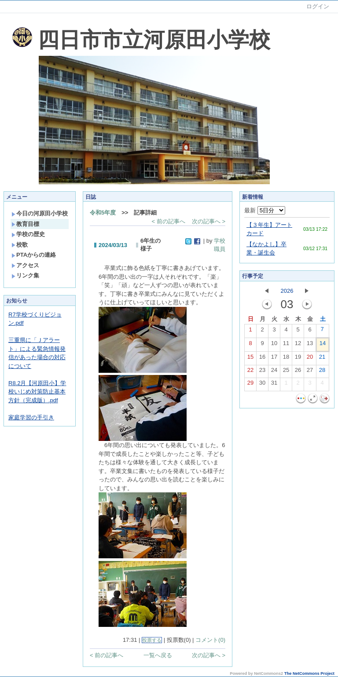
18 (286, 358)
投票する (152, 640)
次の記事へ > (208, 221)
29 (250, 384)
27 (310, 372)
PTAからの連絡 (33, 254)
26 (298, 372)
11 (286, 345)
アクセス (25, 265)
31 (274, 384)
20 (310, 358)
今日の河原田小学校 (39, 213)
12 (298, 345)
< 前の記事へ (168, 221)
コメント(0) (210, 640)
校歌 (19, 244)
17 (274, 358)
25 (286, 372)
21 (322, 358)
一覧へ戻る (157, 655)
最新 (264, 210)
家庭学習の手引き (31, 417)
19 (298, 358)
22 (250, 372)
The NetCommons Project (309, 673)
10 (274, 345)
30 (262, 384)
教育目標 (25, 224)
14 (323, 345)
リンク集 (25, 275)
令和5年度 (103, 212)
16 (262, 358)
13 (310, 345)
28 (322, 372)
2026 (287, 291)
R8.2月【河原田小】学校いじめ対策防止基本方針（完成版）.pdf (37, 392)
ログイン (317, 6)
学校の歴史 (28, 234)
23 (262, 372)
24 (274, 372)
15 (250, 358)
